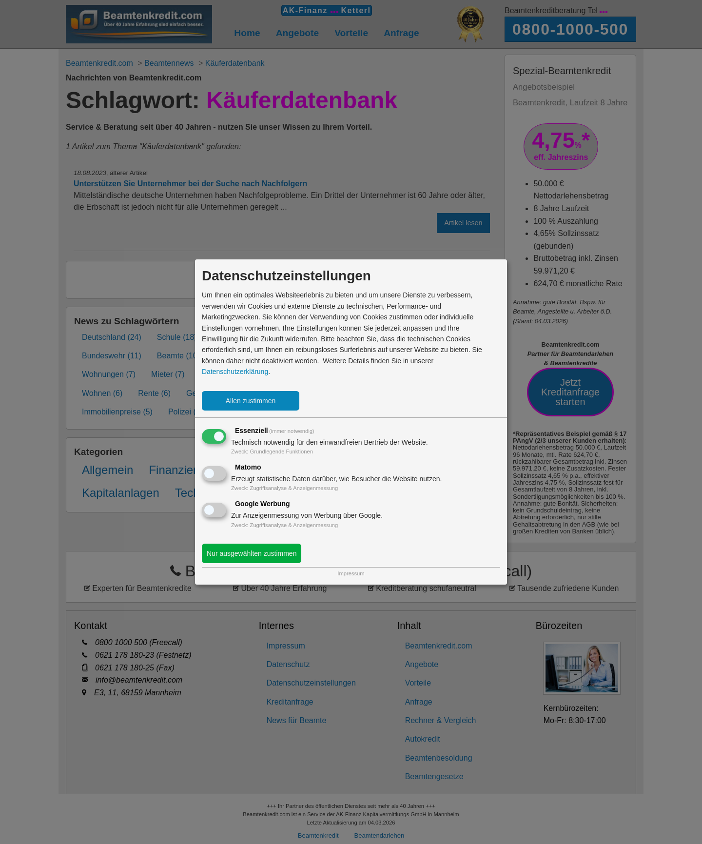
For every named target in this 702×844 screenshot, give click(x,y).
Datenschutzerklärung (235, 371)
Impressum (350, 573)
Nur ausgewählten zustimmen (251, 553)
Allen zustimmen (251, 401)
